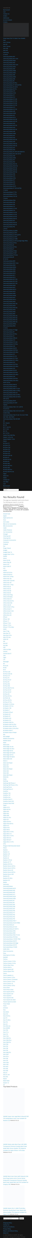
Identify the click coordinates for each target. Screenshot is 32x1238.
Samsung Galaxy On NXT (10, 403)
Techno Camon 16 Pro (9, 963)
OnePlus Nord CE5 (8, 801)
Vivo (4, 40)
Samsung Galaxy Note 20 (10, 392)
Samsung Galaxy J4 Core (10, 927)
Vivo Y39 (5, 1050)
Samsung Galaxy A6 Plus (10, 83)
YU (4, 1085)
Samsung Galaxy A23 (9, 123)
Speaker (5, 957)
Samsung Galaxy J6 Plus (10, 247)
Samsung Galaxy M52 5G (10, 316)
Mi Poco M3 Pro (7, 469)
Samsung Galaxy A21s (9, 117)
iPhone (5, 617)
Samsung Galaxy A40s (9, 898)
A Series (5, 54)
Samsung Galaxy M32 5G (10, 303)
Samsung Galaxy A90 (9, 906)
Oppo (4, 473)
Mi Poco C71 (6, 676)
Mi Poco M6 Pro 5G (8, 688)
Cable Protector (7, 530)
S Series (5, 328)
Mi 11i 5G (6, 429)
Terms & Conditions (9, 1227)
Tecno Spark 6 (7, 995)
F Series (5, 198)
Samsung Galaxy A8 (8, 902)
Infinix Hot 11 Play (8, 584)
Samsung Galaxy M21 (9, 287)
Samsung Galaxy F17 (9, 912)
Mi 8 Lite (5, 665)
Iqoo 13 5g (6, 631)
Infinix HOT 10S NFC (9, 580)
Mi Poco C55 (6, 451)
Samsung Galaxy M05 (9, 271)
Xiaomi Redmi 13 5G (9, 439)
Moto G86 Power (8, 775)
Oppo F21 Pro (7, 817)
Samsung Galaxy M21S (9, 289)
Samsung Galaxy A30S (9, 133)
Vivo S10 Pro (6, 1016)
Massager (6, 661)
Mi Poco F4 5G (7, 459)
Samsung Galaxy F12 (9, 206)
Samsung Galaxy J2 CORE (10, 239)
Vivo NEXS (6, 1012)
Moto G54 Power (8, 769)
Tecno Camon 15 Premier (10, 979)
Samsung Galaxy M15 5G (10, 283)
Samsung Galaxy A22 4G (10, 119)
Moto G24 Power (8, 763)
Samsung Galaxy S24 (9, 376)
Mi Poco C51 (6, 449)
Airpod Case (6, 514)
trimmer (5, 1008)
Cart (4, 12)
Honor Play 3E (7, 562)
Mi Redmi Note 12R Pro (9, 726)
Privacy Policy (7, 1229)
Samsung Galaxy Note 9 (10, 386)
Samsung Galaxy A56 (9, 174)
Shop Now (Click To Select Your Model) (14, 38)
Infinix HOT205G (7, 597)
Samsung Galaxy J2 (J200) (10, 230)
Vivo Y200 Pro (7, 1038)
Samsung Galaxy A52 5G (10, 164)
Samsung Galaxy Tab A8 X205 (11, 419)
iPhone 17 (6, 621)
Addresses (6, 18)
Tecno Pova (6, 987)
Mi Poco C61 (6, 453)
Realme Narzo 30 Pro (9, 866)
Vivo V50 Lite (6, 1026)
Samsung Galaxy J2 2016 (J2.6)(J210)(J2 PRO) (15, 241)
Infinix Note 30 (7, 599)
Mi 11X (5, 431)
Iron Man (5, 482)
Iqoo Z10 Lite (6, 637)
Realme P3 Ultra (7, 878)
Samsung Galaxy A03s (9, 66)
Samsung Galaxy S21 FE (10, 356)
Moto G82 (6, 773)
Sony (4, 953)
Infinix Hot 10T (7, 582)
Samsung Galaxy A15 (9, 107)
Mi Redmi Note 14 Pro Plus (10, 728)
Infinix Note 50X (7, 603)
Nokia (4, 779)
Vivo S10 (5, 1014)
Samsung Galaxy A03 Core (10, 64)
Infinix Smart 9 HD (8, 611)
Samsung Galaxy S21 (9, 354)
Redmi (5, 882)
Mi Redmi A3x (7, 718)
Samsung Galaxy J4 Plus (10, 243)
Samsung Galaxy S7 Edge (10, 330)
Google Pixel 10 (7, 552)
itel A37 (5, 643)
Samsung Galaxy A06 (9, 79)
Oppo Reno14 (7, 838)
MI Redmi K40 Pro (8, 722)
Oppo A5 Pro (6, 809)
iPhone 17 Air (7, 623)
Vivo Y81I (5, 1066)
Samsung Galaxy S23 (9, 368)
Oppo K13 (6, 825)
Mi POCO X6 (6, 698)
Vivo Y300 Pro (7, 1042)
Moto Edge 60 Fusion (9, 753)
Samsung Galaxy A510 (9, 186)
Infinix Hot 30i (7, 591)
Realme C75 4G (7, 860)
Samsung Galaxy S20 (9, 346)
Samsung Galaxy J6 (8, 245)
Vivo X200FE (6, 1028)
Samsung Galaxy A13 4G (10, 99)
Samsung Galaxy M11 (9, 275)
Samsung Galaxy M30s (9, 295)
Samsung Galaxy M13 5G (10, 279)
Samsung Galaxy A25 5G (10, 129)
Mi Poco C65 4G (7, 455)
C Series (5, 190)
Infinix (5, 570)
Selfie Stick (6, 949)
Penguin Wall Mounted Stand (11, 846)
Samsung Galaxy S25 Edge (10, 943)
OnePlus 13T (6, 795)
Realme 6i (6, 858)
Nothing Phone (7, 787)
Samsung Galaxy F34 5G (10, 218)
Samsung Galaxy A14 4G (10, 103)
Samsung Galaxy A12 (9, 97)
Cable (4, 528)
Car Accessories (7, 532)
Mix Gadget (6, 736)
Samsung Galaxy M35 (9, 309)
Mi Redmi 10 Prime (8, 704)
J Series (5, 228)
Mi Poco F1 (6, 457)
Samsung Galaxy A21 (9, 115)
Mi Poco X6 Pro (7, 700)
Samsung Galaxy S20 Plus (10, 350)
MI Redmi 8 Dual (8, 712)
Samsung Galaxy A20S (9, 113)
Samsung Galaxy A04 (9, 69)
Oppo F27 (6, 819)
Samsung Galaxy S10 (9, 340)
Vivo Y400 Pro (7, 1052)
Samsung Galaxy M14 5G (10, 281)
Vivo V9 (5, 44)
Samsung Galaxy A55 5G (10, 172)
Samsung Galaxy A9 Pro (10, 89)
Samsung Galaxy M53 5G (10, 318)
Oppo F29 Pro (7, 821)
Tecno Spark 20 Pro (8, 991)
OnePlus (5, 791)
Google (5, 550)
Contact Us (6, 14)
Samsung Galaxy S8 (8, 332)
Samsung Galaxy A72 (9, 182)
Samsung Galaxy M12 (9, 277)
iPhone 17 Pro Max (8, 627)
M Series (5, 259)
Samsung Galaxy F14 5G (10, 212)
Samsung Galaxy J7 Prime (10, 255)
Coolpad (5, 544)
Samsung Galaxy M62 (9, 326)
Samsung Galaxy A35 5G (10, 145)
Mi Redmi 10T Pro (8, 706)
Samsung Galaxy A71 (9, 180)
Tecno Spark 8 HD (8, 997)
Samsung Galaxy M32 (9, 301)
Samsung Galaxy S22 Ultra (10, 366)
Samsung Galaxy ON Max (10, 937)
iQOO (4, 629)
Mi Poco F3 (6, 678)
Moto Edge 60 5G (8, 750)
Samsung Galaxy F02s (9, 200)
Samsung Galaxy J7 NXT (10, 253)
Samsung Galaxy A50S (9, 158)
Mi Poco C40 (6, 672)
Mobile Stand (7, 740)
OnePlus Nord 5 (7, 799)
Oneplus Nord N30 (8, 803)
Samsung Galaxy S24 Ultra (10, 380)
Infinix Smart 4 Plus (8, 607)
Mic (4, 734)
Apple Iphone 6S (8, 518)
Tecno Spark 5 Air (8, 993)
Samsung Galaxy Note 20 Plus (11, 394)
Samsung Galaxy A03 (9, 62)
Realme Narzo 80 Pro (9, 872)
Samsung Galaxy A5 (8, 900)
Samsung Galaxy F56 (9, 919)
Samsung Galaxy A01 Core (10, 58)
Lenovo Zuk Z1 (7, 653)
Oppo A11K (6, 807)
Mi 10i (5, 425)
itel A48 (5, 645)
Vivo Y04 (5, 1030)
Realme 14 (6, 852)
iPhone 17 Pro (7, 625)
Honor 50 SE (6, 560)
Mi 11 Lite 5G (7, 427)
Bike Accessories (8, 526)
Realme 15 (6, 856)
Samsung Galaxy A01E (9, 888)
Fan (4, 546)
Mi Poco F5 (6, 461)
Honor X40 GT (7, 566)
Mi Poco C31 (6, 445)
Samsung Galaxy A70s (9, 178)
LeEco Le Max (7, 649)
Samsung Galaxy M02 (9, 265)
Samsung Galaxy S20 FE (10, 348)
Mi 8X (4, 667)
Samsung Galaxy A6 (8, 81)
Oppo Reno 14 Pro (8, 835)
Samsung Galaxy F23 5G (10, 216)
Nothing (5, 781)
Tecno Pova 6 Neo (8, 989)
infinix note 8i (7, 605)
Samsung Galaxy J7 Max (10, 251)
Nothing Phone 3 (8, 789)
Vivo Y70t (5, 1064)
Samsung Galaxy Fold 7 (9, 921)
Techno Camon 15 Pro (9, 961)
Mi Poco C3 (6, 443)
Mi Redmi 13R (7, 708)
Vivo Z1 (5, 1072)
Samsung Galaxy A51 (9, 160)
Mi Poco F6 (6, 682)
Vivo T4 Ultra (6, 1020)
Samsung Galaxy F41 (9, 220)
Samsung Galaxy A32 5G (10, 139)
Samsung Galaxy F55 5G (10, 224)
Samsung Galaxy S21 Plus (10, 358)
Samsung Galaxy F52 (9, 916)
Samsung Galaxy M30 (9, 293)
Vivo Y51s (6, 1056)
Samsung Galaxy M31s (9, 299)
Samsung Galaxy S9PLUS (10, 338)
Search (21, 506)
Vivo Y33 (5, 1046)
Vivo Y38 (5, 1048)
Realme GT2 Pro (7, 864)
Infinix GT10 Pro (7, 572)
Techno (5, 959)
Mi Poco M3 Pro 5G (8, 471)
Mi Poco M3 (6, 467)
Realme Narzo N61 (8, 874)
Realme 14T (6, 854)
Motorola (5, 777)
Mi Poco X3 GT (7, 690)
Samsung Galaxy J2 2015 (10, 232)
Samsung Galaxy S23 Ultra (10, 374)
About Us (5, 475)
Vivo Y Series (6, 46)
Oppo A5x (6, 813)
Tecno (5, 973)
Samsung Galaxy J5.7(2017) (10, 929)
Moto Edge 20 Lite (8, 746)
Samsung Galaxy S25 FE (10, 945)
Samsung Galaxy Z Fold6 (10, 947)
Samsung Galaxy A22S (9, 896)
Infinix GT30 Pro (7, 574)
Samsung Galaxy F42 (9, 914)
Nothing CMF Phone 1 (9, 783)
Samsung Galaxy (8, 886)
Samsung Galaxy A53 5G (10, 168)
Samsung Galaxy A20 (9, 111)
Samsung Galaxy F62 (9, 226)
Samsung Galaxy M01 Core (10, 263)
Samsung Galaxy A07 (9, 892)
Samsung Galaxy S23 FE (10, 370)
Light (4, 657)
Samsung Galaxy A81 (9, 904)
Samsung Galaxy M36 (9, 931)
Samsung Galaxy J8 (8, 257)
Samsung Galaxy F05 (9, 204)
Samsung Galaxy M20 (9, 285)
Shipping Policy (7, 1223)
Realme (5, 850)
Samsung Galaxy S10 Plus (10, 344)
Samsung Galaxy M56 (9, 933)
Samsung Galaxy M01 (9, 261)
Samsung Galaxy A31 (9, 135)
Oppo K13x (6, 827)
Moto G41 (6, 765)
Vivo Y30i (5, 1044)
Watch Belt (6, 1081)
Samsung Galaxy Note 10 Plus (11, 390)
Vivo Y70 (5, 1060)
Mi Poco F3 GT (7, 680)
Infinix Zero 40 (7, 615)
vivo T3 (5, 1018)
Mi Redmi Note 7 (8, 730)
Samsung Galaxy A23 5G (10, 125)
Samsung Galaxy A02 (9, 890)
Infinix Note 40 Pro (8, 601)
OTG (4, 844)
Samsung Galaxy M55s (9, 324)
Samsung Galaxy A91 (9, 908)
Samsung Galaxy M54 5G (10, 320)
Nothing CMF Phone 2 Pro (10, 785)
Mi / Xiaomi (6, 423)
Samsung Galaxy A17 (9, 894)
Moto (4, 742)
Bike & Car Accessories (9, 524)
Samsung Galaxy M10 (9, 273)
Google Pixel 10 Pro (8, 554)
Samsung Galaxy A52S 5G (10, 166)
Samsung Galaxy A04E (9, 70)
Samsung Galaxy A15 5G (10, 109)
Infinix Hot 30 (7, 588)
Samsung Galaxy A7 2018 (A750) (12, 85)
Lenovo (5, 651)
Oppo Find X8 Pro (8, 823)
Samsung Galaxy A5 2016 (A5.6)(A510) (13, 151)
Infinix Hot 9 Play (8, 595)
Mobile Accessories (8, 738)
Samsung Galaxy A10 (9, 91)
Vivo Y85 (5, 1068)
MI (4, 421)
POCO (5, 441)
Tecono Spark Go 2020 (9, 1002)
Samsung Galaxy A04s (9, 73)
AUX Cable (6, 522)
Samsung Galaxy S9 (8, 336)
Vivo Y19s (6, 1036)
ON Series (6, 398)
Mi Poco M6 (6, 686)
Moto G (5, 761)
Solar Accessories (8, 951)
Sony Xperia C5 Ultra (9, 955)
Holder (5, 556)
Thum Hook (6, 1004)
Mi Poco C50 (6, 447)
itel (4, 641)
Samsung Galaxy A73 (9, 184)
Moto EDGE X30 (7, 759)
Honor (5, 558)
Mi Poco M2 (6, 463)
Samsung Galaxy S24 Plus (10, 378)
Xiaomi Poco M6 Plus (9, 435)
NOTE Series (6, 382)
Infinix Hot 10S (7, 578)
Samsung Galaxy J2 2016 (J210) (11, 235)
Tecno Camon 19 (8, 983)
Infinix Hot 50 (7, 593)
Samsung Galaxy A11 (9, 95)
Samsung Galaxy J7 (8, 249)
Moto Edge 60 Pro (8, 755)
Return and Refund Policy (10, 1231)
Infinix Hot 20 (7, 586)
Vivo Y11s (6, 1032)
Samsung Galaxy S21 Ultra (10, 360)
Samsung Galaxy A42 (9, 149)
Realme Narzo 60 (8, 870)
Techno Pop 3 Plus (8, 965)
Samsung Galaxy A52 (9, 162)
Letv (4, 655)
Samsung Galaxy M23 (9, 291)
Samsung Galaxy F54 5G (10, 222)
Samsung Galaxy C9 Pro (10, 194)
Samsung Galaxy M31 (9, 297)
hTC (4, 568)
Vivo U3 (5, 1024)
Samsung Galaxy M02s (9, 267)
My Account (6, 10)
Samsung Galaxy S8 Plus (10, 334)
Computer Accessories (9, 540)
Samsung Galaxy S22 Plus (10, 364)
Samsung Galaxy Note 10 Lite (11, 388)
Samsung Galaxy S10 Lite (10, 342)
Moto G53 (6, 767)
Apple (5, 516)
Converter (6, 542)
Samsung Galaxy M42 (9, 311)
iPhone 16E (6, 619)
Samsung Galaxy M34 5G (10, 307)
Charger (5, 534)
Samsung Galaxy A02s (9, 60)
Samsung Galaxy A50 (9, 156)
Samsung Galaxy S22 (9, 362)
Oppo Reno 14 (7, 834)
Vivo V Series (6, 42)
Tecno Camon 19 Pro (9, 985)
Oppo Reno (6, 829)
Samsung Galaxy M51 (9, 313)
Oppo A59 (6, 811)
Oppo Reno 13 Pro (8, 831)
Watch (5, 1078)
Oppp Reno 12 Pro (8, 842)
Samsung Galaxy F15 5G (10, 214)
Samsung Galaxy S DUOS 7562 (11, 939)
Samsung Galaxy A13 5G (10, 101)
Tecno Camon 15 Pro (9, 981)
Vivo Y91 (5, 50)
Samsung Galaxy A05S (9, 77)
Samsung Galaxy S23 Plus (10, 372)
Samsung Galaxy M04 (9, 269)
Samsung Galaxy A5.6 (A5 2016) (12, 154)
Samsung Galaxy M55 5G (10, 322)
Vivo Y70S (6, 1062)
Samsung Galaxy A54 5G (10, 170)
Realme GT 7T (7, 862)
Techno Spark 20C (8, 969)
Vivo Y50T (6, 1054)
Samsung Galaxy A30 (9, 131)
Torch (4, 1006)
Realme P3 (6, 876)
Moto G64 (6, 771)
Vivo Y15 (5, 1034)
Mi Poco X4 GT (7, 692)
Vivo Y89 (5, 1070)
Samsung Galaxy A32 (9, 137)
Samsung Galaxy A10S (9, 93)
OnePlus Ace (6, 797)
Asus (4, 520)
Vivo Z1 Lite (6, 1074)
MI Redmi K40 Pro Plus (9, 724)
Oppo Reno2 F (7, 840)
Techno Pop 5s (7, 967)
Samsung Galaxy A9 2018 (10, 87)
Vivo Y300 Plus (7, 1040)
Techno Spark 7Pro (8, 971)
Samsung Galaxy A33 (9, 141)
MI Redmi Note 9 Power (10, 732)
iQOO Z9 (5, 639)
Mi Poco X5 (6, 694)
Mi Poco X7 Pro (7, 702)
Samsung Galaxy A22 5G (10, 121)
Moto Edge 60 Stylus (9, 757)
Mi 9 (4, 669)
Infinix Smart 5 (7, 609)
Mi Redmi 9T (6, 716)
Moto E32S (6, 744)
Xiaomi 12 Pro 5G (8, 437)
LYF (4, 659)
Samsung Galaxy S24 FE (10, 941)
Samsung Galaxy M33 (9, 305)
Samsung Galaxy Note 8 (10, 384)
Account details (7, 20)
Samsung (6, 52)
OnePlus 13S (6, 793)
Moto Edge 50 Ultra (8, 748)
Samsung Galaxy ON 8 (9, 401)
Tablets (5, 405)
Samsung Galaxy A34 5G (10, 143)
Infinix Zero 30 (7, 613)
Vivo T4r (5, 1022)
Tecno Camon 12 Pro (9, 977)
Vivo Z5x (5, 1076)
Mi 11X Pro (6, 433)
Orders (5, 16)
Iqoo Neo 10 (6, 633)
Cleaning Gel (6, 536)
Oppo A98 (6, 815)
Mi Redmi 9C (6, 714)
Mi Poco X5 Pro (7, 696)
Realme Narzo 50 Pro (9, 868)
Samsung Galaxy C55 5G (10, 196)
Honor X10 (6, 564)
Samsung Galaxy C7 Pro (10, 192)
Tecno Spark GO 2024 (9, 1000)
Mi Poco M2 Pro (7, 465)
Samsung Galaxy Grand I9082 (11, 923)
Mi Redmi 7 (6, 710)
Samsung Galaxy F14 (9, 210)
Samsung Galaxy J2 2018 (10, 237)
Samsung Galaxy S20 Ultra (10, 352)
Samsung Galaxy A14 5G (10, 105)
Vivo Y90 (5, 48)
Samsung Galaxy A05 (9, 75)
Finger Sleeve (7, 548)
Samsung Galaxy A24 (9, 127)
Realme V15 (6, 880)
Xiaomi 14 (6, 1083)
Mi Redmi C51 (7, 720)
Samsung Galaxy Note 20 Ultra (12, 397)
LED (4, 647)
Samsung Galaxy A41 (9, 147)
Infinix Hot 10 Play (8, 576)
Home (5, 478)
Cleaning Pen (7, 538)
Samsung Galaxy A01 (9, 56)
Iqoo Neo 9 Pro (7, 635)
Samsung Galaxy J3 (8, 925)
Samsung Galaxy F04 (9, 202)
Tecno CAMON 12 (8, 975)
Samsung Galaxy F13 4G (10, 208)
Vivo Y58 (5, 1058)
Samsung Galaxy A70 (9, 176)
